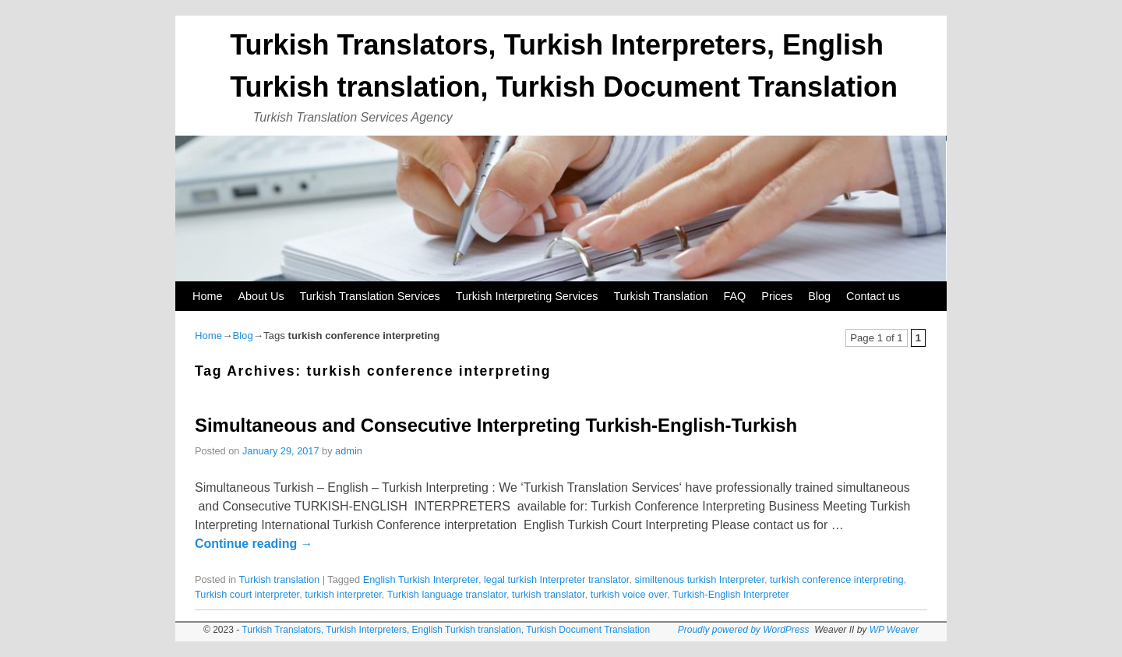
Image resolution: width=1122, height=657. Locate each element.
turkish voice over (629, 594)
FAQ (734, 296)
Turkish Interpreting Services (527, 296)
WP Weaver (894, 629)
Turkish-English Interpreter (730, 594)
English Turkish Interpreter (420, 579)
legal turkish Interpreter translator (556, 579)
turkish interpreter (343, 594)
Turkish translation (278, 579)
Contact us (873, 296)
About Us (261, 296)
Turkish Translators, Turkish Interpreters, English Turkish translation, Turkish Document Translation (446, 629)
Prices (776, 296)
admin (348, 451)
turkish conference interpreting (837, 579)
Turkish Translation (660, 296)
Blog (819, 296)
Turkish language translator (446, 594)
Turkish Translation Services (370, 296)
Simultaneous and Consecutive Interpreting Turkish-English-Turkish (496, 425)
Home (207, 296)
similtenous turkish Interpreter (699, 579)
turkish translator (548, 594)
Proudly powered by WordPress (744, 629)
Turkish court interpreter (247, 594)
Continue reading (254, 543)
